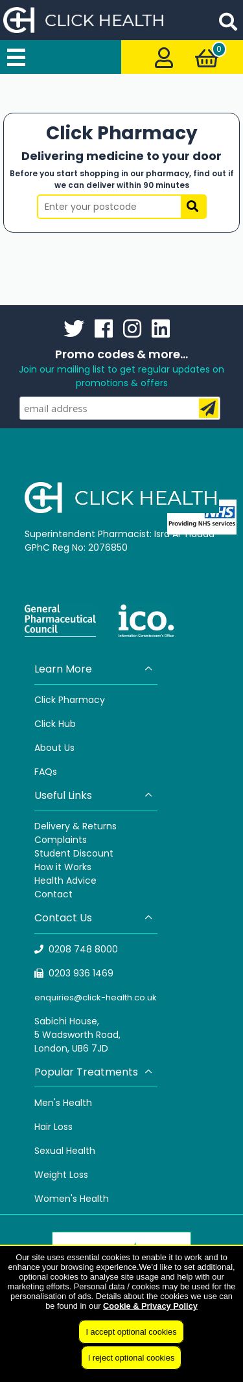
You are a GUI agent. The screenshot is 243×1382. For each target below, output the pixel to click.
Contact (53, 894)
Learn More (94, 669)
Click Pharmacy (69, 699)
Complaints (60, 839)
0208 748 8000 (76, 949)
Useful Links (94, 795)
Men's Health (63, 1102)
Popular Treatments (94, 1072)
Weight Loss (61, 1174)
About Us (54, 747)
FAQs (45, 771)
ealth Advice (68, 880)
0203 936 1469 (74, 973)
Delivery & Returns (75, 826)
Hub (67, 723)
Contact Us (94, 917)
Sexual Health (64, 1150)
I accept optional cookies (131, 1332)
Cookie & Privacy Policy (150, 1306)
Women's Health (71, 1198)
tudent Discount (76, 853)
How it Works (62, 866)
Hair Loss (53, 1126)
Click (46, 723)
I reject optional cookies (131, 1358)
